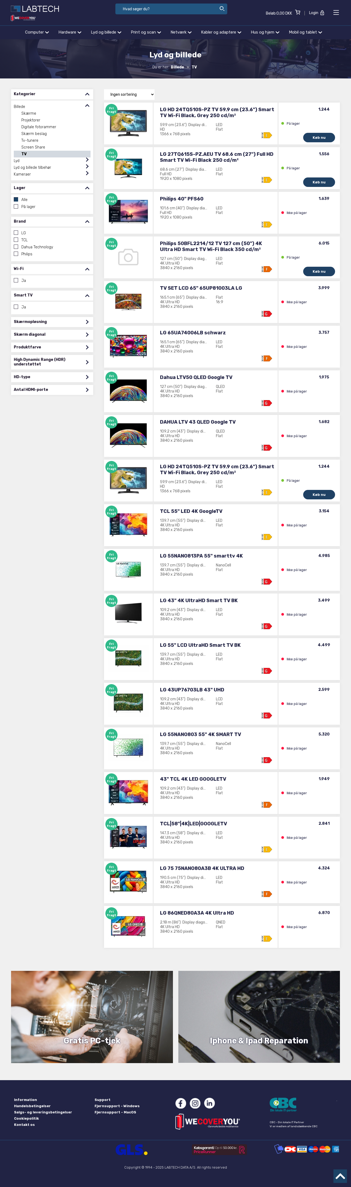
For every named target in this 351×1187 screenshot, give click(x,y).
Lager (52, 188)
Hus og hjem (265, 32)
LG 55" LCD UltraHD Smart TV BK (200, 645)
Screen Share (33, 147)
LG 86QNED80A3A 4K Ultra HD (197, 913)
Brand (52, 221)
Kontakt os (24, 1125)
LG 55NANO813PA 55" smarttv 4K (201, 556)
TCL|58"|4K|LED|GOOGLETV (193, 824)
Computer (37, 32)
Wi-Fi (52, 269)
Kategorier (52, 94)
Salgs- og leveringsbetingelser (43, 1112)
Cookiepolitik (26, 1118)
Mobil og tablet (305, 32)
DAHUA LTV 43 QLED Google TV (198, 422)
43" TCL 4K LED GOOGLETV (193, 779)
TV (24, 154)
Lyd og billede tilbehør (32, 167)
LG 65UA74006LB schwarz (193, 333)
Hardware (69, 32)
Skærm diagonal (52, 334)
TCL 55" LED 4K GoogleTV (191, 511)
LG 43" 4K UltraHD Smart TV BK (199, 601)
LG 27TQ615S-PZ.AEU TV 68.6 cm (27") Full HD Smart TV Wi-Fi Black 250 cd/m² (216, 157)
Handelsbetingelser (32, 1106)
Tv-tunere (29, 140)
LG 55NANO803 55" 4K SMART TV (200, 734)
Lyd (16, 161)
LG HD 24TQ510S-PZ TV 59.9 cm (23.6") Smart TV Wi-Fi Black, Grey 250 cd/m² (217, 112)
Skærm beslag (34, 133)
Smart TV (52, 295)
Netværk (181, 32)
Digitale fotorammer (38, 127)
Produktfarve (52, 347)
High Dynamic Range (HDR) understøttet (52, 362)
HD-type (52, 377)
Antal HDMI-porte (52, 390)
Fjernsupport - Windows (117, 1106)
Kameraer (22, 174)
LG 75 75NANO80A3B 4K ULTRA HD (202, 868)
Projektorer (30, 120)
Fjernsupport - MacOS (115, 1112)
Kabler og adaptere (221, 32)
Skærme (28, 113)
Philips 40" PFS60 (181, 199)
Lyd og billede (106, 32)
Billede (19, 106)
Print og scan (146, 32)
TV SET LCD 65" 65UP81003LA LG (201, 288)
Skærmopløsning (52, 322)
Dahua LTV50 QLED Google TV (196, 377)
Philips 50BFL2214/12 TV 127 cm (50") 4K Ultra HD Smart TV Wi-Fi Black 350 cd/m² (211, 246)
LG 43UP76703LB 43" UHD (192, 690)
